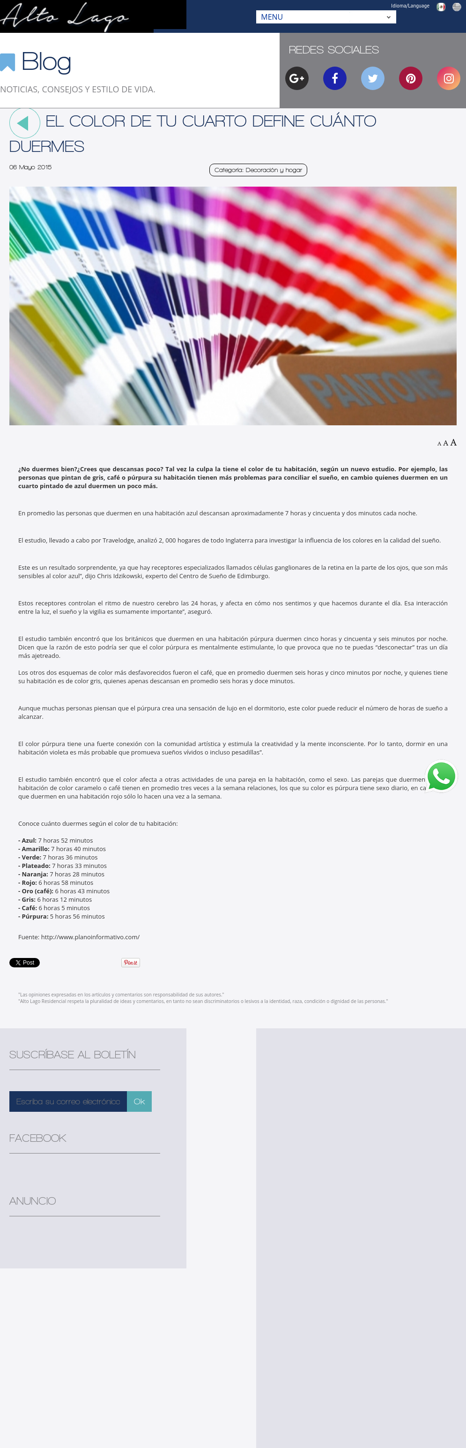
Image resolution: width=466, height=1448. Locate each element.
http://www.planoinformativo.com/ (90, 937)
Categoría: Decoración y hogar (258, 169)
